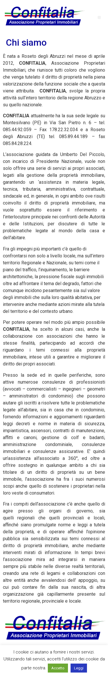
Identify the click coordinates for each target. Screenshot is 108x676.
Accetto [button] (58, 668)
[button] (99, 17)
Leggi (79, 668)
